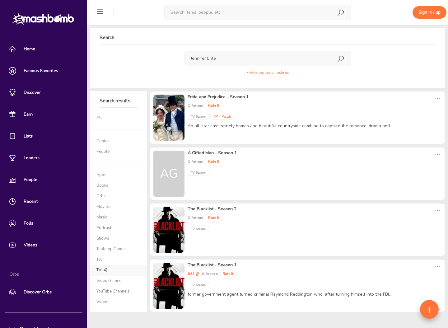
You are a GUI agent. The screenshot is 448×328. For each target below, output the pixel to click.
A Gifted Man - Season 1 (212, 153)
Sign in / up (429, 12)
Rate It (213, 105)
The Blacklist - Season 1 (212, 265)
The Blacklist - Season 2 (212, 209)
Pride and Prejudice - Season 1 (218, 97)
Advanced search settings (268, 72)
